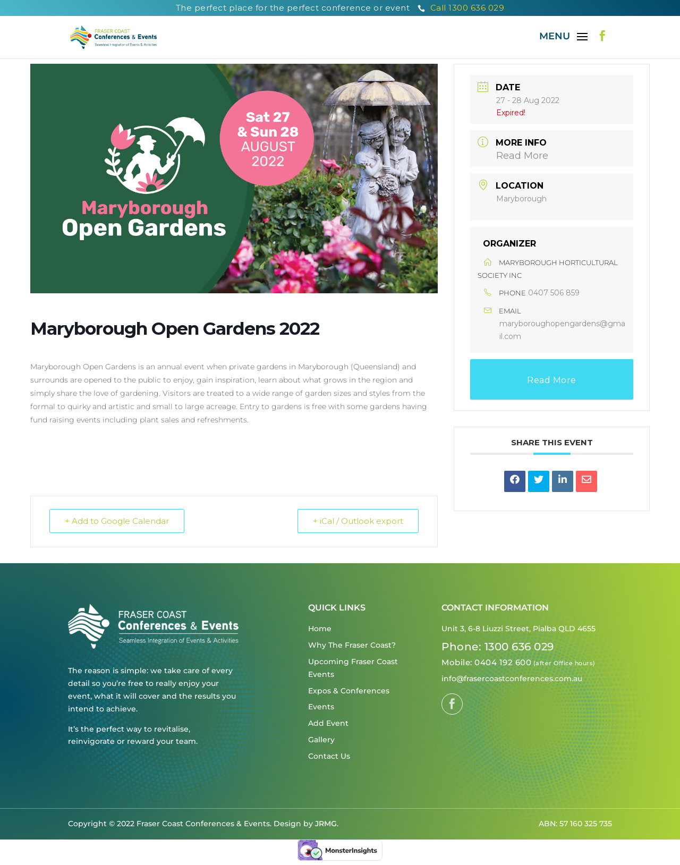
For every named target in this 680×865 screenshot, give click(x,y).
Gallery (321, 739)
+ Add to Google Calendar (117, 521)
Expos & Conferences (348, 691)
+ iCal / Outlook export (358, 521)
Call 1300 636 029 (461, 8)
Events (321, 706)
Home (320, 628)
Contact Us (329, 756)
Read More (522, 156)
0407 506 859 (554, 293)
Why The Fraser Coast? (352, 645)
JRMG (326, 823)
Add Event (328, 723)
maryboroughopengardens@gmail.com (562, 330)
